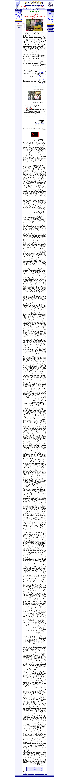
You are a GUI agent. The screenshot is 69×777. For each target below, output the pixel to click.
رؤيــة (20, 11)
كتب (53, 14)
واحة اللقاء (19, 13)
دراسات (50, 13)
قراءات (19, 12)
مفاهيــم (51, 12)
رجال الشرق (50, 15)
